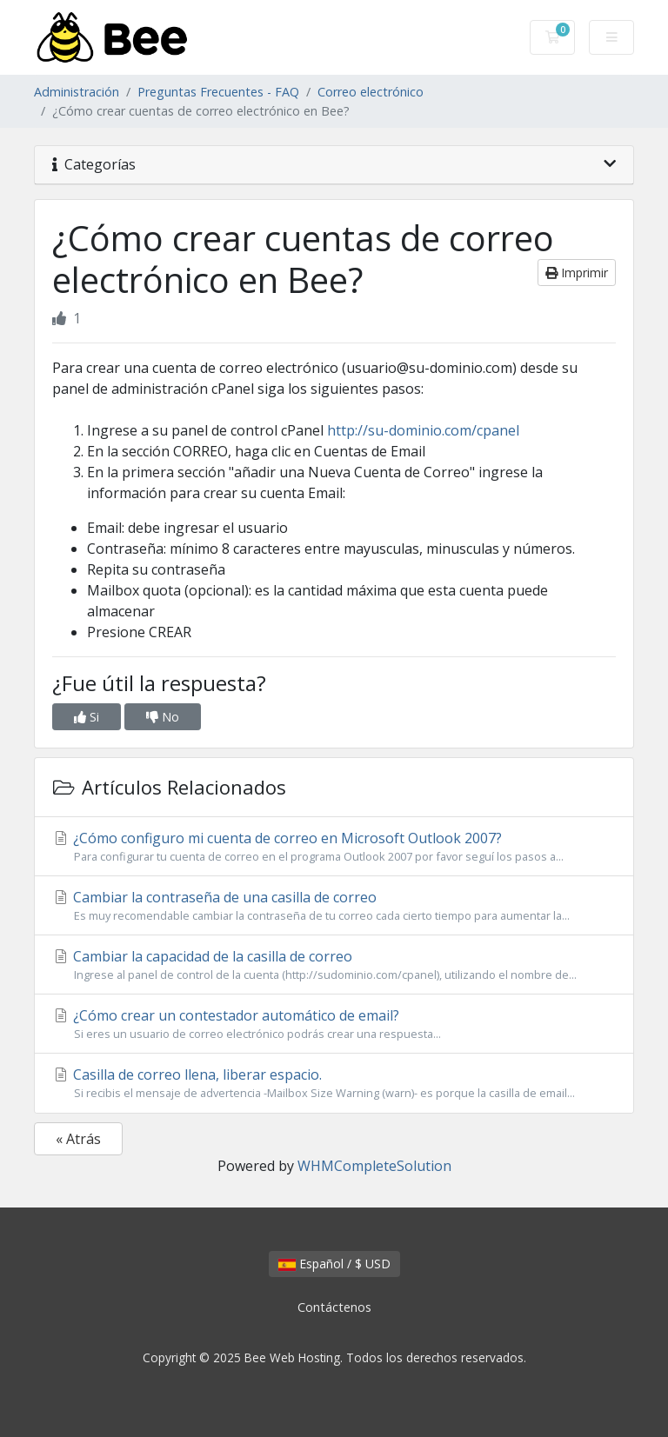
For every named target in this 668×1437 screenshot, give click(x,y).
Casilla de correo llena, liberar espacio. (334, 1083)
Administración (76, 91)
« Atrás (78, 1138)
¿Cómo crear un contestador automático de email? (334, 1024)
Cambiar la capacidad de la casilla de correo (334, 965)
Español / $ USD (334, 1263)
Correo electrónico (370, 91)
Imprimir (576, 272)
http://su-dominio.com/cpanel (423, 430)
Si (86, 717)
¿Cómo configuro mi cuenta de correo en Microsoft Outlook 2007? (334, 846)
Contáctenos (334, 1307)
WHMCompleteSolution (374, 1165)
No (162, 717)
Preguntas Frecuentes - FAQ (218, 91)
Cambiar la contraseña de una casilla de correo (334, 906)
